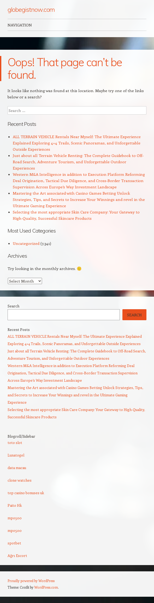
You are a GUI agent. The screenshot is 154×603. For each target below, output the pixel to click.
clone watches (20, 480)
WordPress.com (46, 587)
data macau (17, 467)
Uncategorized (26, 243)
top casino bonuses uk (26, 492)
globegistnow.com (31, 9)
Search (13, 305)
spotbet (14, 542)
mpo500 (15, 517)
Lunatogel (16, 455)
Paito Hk (15, 505)
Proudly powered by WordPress (31, 580)
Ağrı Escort (17, 555)
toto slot (15, 442)
